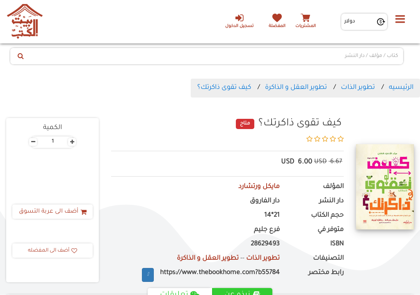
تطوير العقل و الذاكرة (296, 87)
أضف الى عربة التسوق (53, 212)
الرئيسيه (401, 87)
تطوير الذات (358, 87)
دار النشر (331, 201)
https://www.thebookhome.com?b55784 (220, 273)
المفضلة (277, 26)
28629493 (265, 244)
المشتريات (305, 26)
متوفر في (330, 230)
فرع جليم (267, 230)
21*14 (272, 215)
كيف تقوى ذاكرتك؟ (224, 87)
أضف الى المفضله (52, 251)
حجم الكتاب (327, 215)
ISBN (337, 244)
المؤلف (333, 187)
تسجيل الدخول (239, 21)
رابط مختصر (326, 273)
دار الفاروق (265, 201)
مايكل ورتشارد (259, 187)
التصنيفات (328, 258)
